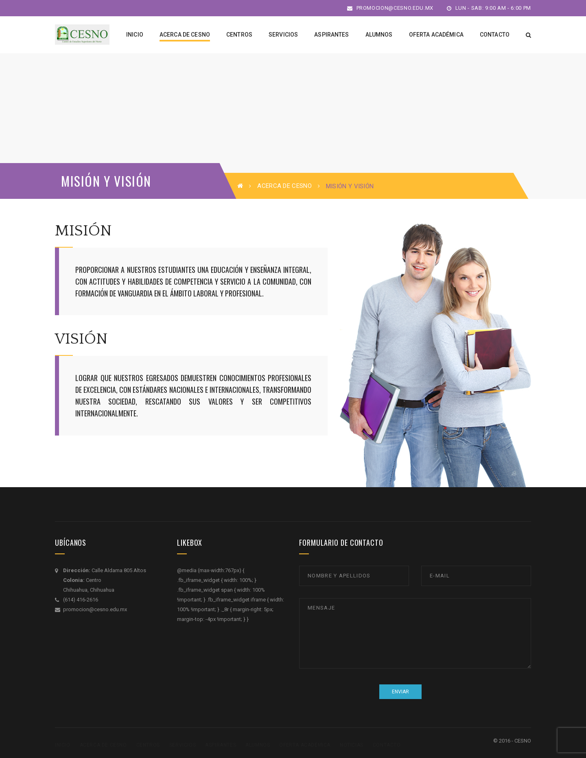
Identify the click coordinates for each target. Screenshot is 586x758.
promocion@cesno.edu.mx (390, 8)
